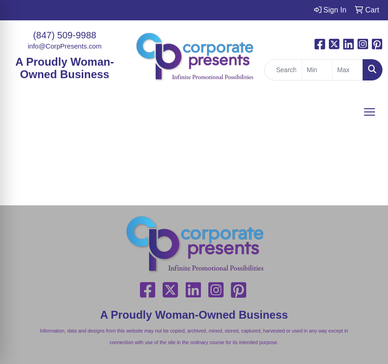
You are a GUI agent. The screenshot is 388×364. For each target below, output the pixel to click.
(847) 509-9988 (65, 35)
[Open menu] (369, 112)
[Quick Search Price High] (347, 69)
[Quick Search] (283, 69)
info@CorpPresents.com (65, 46)
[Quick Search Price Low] (317, 69)
